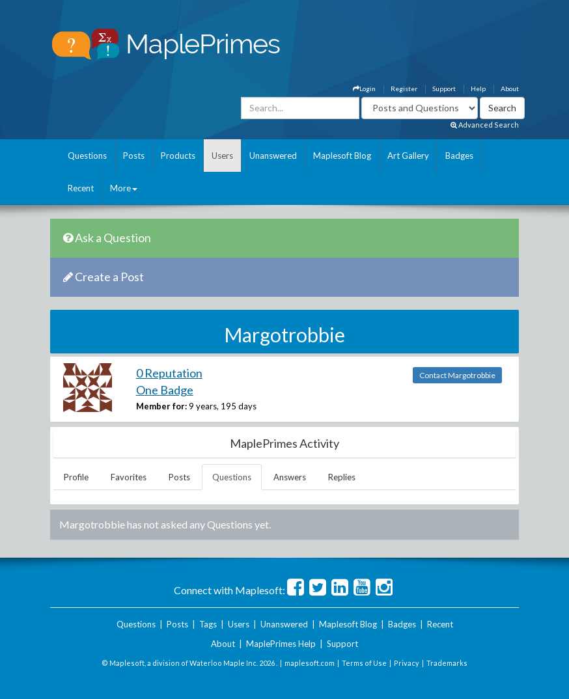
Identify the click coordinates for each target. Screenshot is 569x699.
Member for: (161, 406)
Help (478, 88)
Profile (76, 477)
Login (364, 88)
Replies (341, 477)
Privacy (406, 663)
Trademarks (446, 663)
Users (222, 155)
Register (404, 88)
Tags (208, 624)
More (123, 188)
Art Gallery (408, 155)
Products (178, 155)
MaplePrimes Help (281, 643)
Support (444, 88)
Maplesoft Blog (342, 155)
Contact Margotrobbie (457, 375)
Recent (81, 188)
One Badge (164, 390)
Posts (134, 155)
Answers (289, 477)
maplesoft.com (309, 663)
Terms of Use (364, 663)
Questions (87, 155)
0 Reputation (169, 373)
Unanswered (273, 155)
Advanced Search (485, 124)
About (510, 88)
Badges (459, 155)
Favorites (128, 477)
